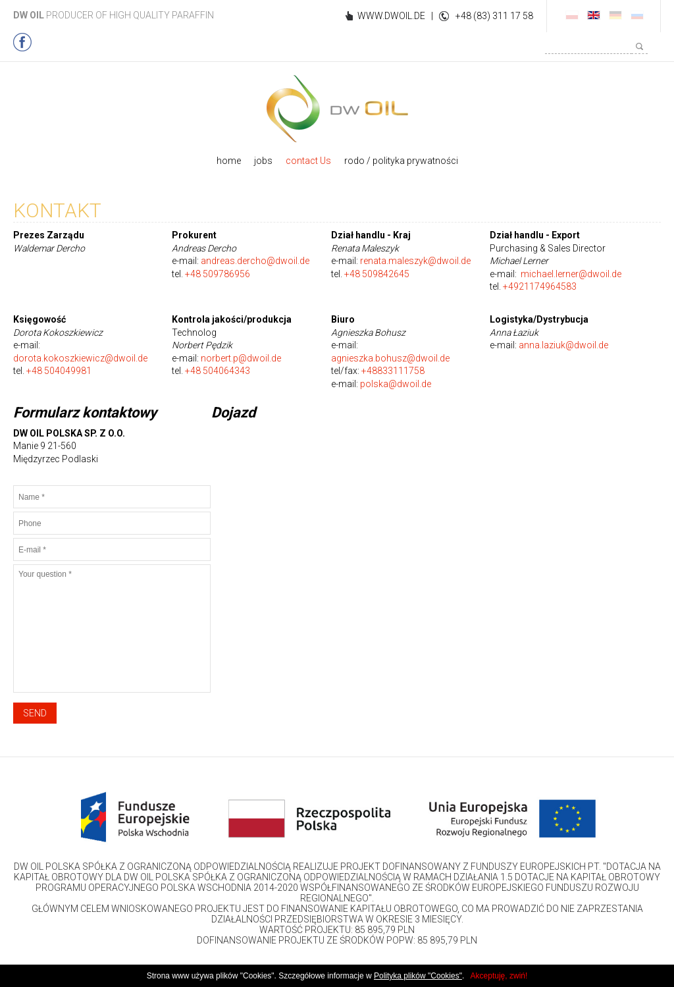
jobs (263, 160)
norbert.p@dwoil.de (241, 358)
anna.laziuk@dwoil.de (563, 345)
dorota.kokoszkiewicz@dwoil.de (80, 358)
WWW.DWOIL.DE (391, 16)
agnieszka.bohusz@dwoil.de (390, 358)
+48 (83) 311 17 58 (494, 16)
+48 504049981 (58, 370)
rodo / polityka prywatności (401, 160)
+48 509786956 (217, 274)
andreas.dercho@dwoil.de (255, 260)
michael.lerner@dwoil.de (571, 274)
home (229, 160)
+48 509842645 (376, 274)
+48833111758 (393, 370)
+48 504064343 (217, 370)
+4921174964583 (540, 286)
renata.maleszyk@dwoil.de (415, 260)
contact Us (308, 160)
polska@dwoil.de (395, 384)
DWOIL (337, 108)
